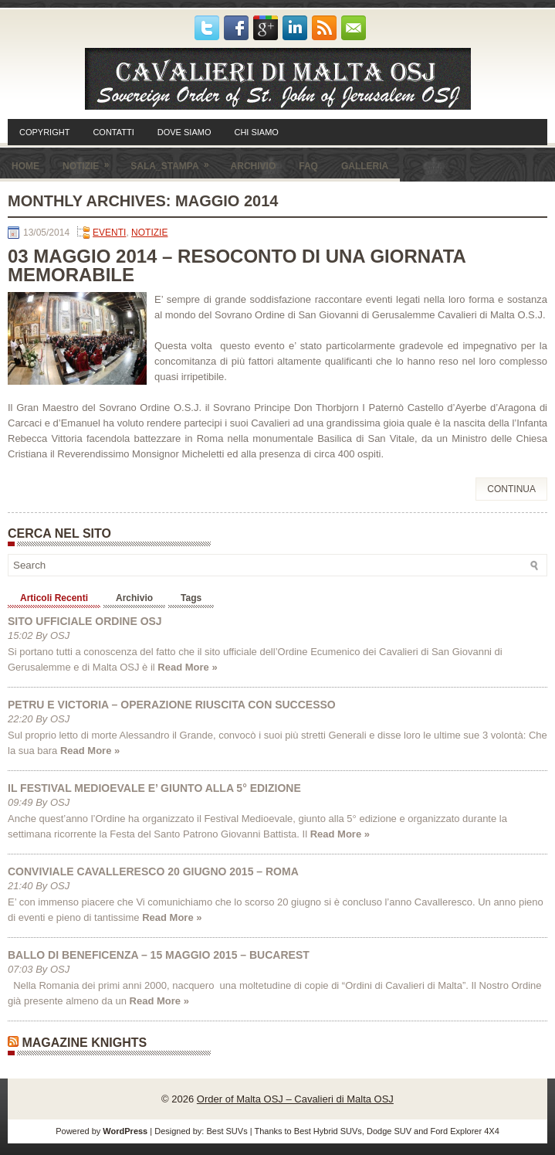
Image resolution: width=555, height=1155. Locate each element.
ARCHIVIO (253, 166)
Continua (511, 489)
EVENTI (109, 232)
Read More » (187, 667)
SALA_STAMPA (174, 162)
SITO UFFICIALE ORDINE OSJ (85, 621)
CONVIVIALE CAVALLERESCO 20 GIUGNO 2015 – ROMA (153, 871)
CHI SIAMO (256, 132)
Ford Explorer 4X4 (465, 1131)
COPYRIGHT (44, 132)
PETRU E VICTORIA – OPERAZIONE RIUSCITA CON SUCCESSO (172, 704)
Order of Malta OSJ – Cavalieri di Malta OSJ (295, 1099)
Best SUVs (226, 1131)
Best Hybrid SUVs (328, 1131)
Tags (191, 598)
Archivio (134, 598)
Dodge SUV (389, 1131)
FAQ (308, 166)
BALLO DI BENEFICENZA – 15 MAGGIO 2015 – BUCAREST (159, 955)
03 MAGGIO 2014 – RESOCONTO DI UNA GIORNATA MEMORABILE (236, 265)
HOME (25, 166)
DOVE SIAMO (184, 132)
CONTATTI (113, 132)
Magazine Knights (84, 1042)
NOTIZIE (91, 162)
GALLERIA (364, 166)
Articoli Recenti (54, 598)
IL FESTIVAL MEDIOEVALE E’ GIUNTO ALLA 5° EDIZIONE (154, 788)
